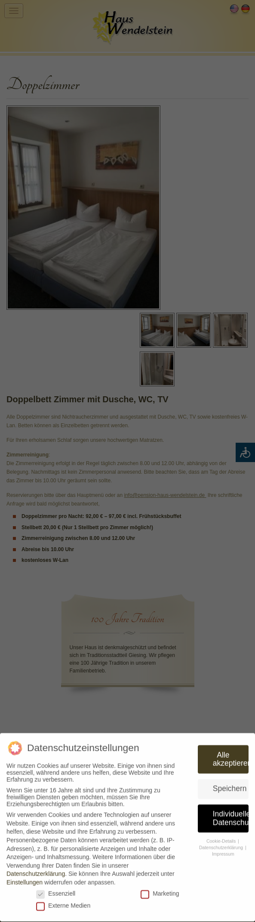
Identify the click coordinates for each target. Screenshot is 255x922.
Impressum (223, 851)
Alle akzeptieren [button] (231, 756)
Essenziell (55, 890)
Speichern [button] (230, 786)
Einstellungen (24, 879)
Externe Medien (63, 903)
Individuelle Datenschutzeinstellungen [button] (231, 815)
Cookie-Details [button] (221, 838)
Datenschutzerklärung (35, 871)
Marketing (160, 890)
